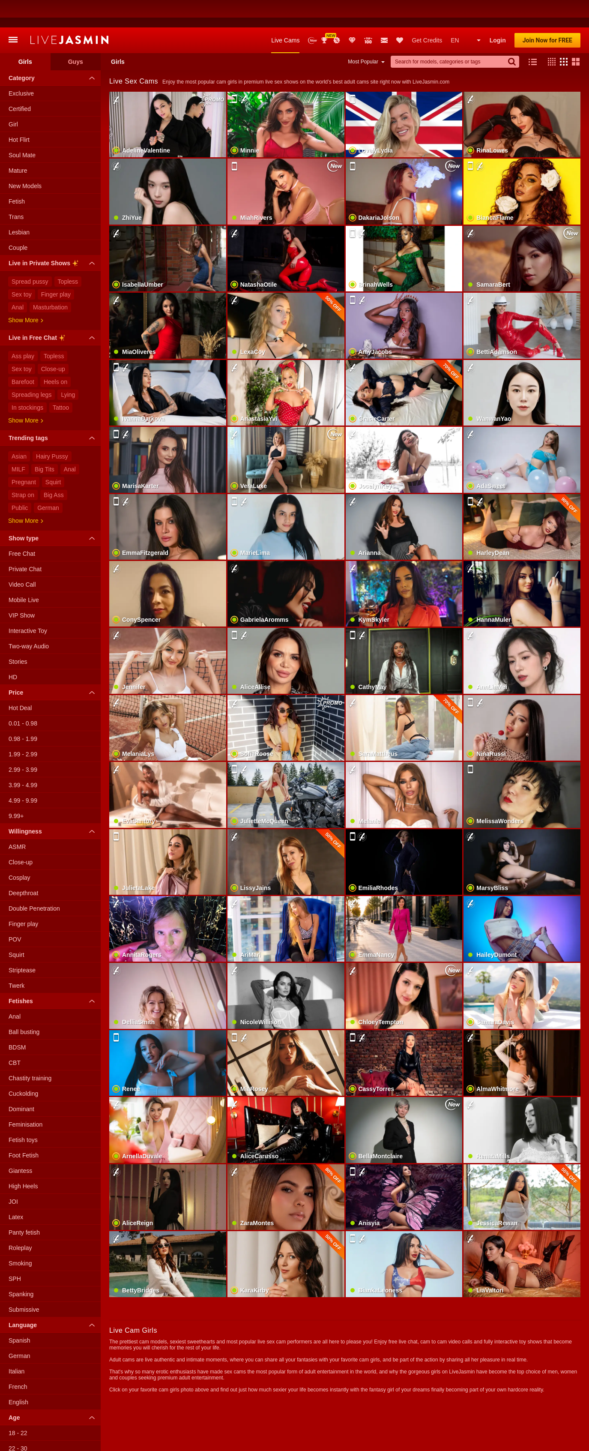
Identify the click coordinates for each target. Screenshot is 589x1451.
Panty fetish (24, 1205)
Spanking (21, 1266)
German (48, 480)
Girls (25, 34)
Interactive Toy (28, 603)
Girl (13, 96)
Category (54, 50)
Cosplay (19, 850)
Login (498, 12)
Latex (16, 1189)
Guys (75, 34)
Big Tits (44, 441)
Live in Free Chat (54, 311)
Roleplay (20, 1220)
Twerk (16, 958)
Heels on (55, 354)
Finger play (56, 267)
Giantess (20, 1143)
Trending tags (54, 410)
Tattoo (61, 380)
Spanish (19, 1313)
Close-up (53, 341)
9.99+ (16, 788)
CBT (15, 1035)
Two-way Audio (29, 618)
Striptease (22, 942)
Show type (54, 510)
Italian (16, 1343)
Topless (68, 254)
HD (13, 649)
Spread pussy (30, 254)
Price (54, 665)
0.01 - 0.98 (23, 696)
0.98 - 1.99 (23, 711)
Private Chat (25, 541)
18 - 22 (18, 1405)
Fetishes (54, 973)
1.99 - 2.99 (23, 726)
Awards (325, 13)
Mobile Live (24, 572)
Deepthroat (23, 865)
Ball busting (24, 1004)
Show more (26, 293)
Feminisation (25, 1097)
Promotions (336, 12)
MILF (18, 441)
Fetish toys (23, 1112)
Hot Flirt (19, 112)
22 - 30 (18, 1421)
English (18, 1374)
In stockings (27, 380)
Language (54, 1297)
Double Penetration (34, 881)
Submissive (24, 1282)
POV (15, 911)
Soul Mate (22, 127)
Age (54, 1390)
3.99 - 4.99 (23, 757)
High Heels (23, 1158)
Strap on (23, 467)
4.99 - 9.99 (23, 773)
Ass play (23, 328)
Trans (16, 189)
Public (20, 480)
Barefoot (23, 354)
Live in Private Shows (54, 237)
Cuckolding (23, 1066)
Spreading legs (31, 367)
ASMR (17, 819)
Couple (18, 220)
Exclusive (21, 66)
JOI (13, 1174)
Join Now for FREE (547, 12)
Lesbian (19, 204)
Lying (68, 367)
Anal (18, 279)
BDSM (17, 1019)
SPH (15, 1251)
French (18, 1359)
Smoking (20, 1235)
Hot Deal (20, 680)
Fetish (17, 174)
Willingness (54, 803)
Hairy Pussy (52, 429)
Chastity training (30, 1050)
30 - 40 (18, 1436)
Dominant (21, 1081)
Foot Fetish (24, 1127)
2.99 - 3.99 (23, 742)
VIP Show (22, 588)
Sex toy (22, 267)
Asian (19, 429)
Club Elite (352, 12)
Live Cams (285, 12)
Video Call (22, 557)
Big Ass (54, 467)
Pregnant (24, 454)
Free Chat (22, 526)
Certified (20, 81)
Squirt (53, 454)
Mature (18, 143)
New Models (312, 13)
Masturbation (50, 279)
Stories (18, 634)
